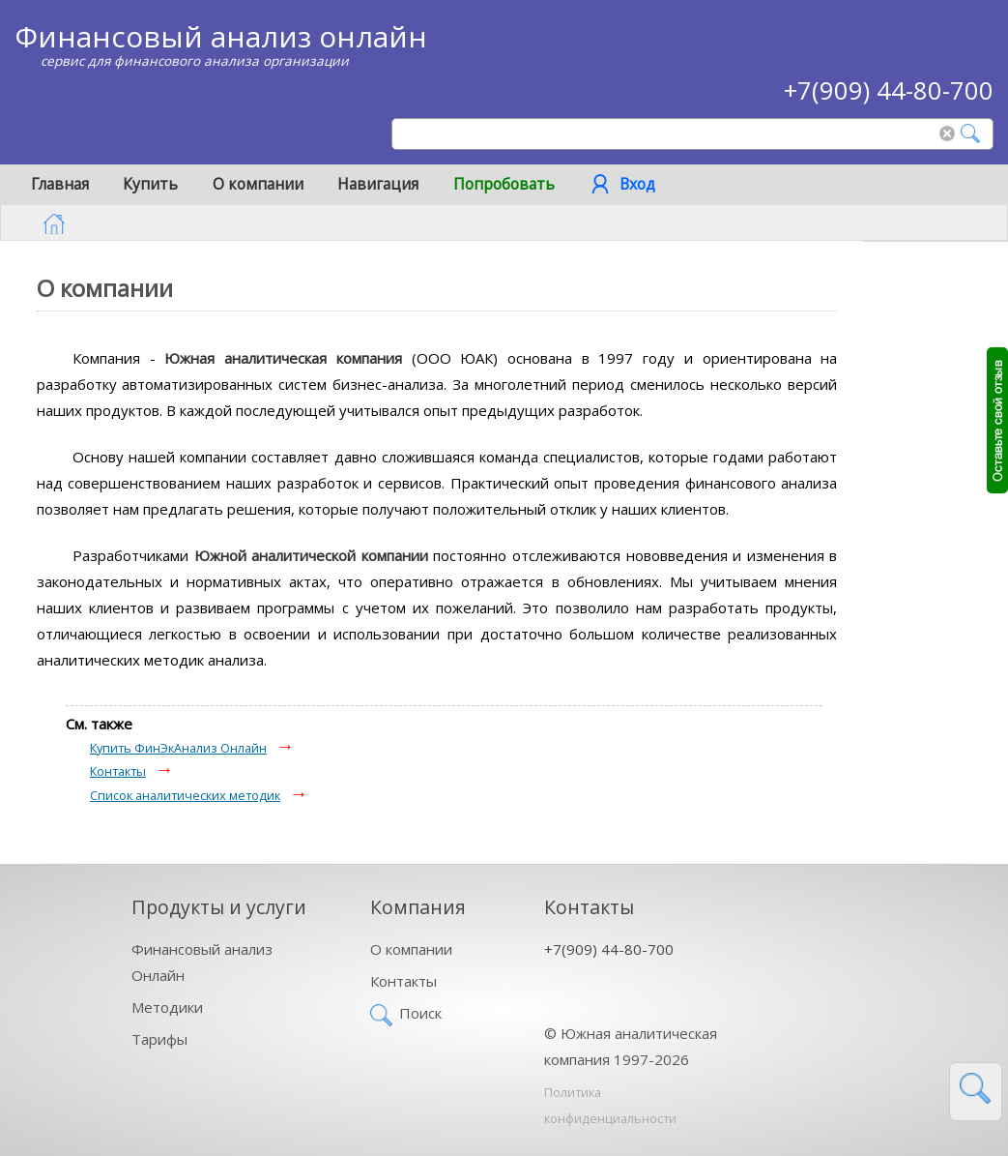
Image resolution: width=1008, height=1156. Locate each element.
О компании (258, 183)
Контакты (118, 771)
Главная (60, 183)
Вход (637, 183)
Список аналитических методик (185, 795)
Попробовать (504, 183)
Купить (150, 183)
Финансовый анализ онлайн (220, 36)
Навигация (377, 183)
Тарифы (159, 1039)
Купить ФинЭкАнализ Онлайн (178, 747)
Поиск (420, 1013)
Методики (167, 1007)
